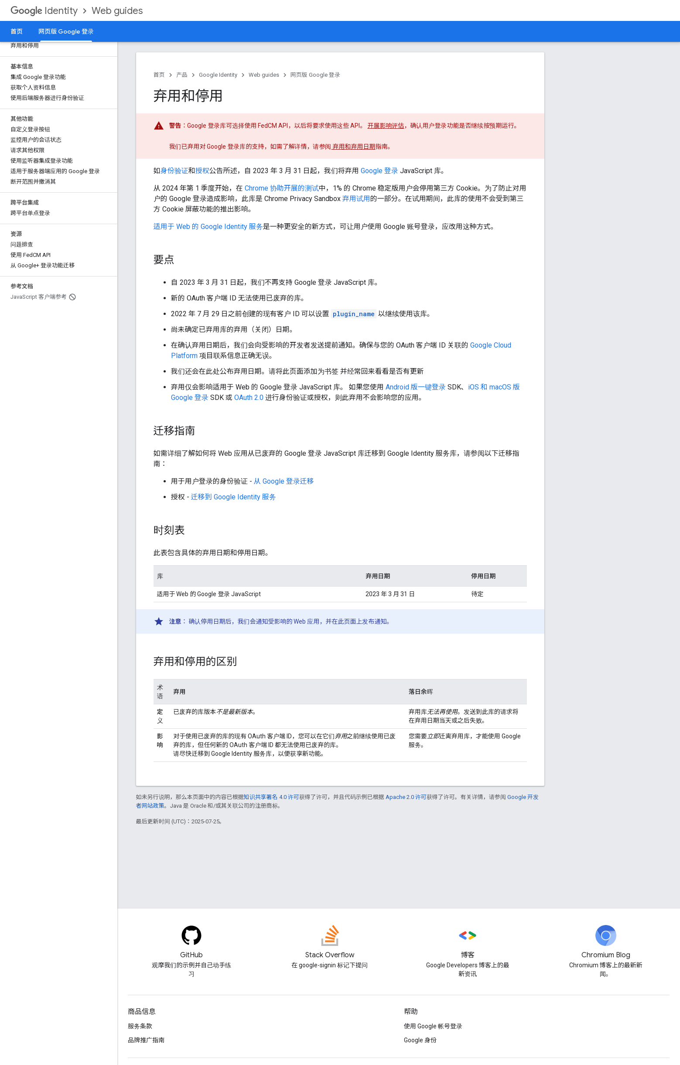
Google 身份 (420, 1040)
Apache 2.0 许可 (406, 797)
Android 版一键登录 (416, 387)
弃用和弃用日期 (353, 146)
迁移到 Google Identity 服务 (233, 497)
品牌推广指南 (146, 1040)
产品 (182, 75)
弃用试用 (356, 199)
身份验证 (174, 171)
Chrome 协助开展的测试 (282, 188)
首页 (16, 31)
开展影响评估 (386, 125)
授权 (202, 171)
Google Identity (218, 75)
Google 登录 (379, 171)
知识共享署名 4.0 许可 (271, 797)
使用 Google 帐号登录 (433, 1026)
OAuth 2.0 (248, 397)
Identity (44, 11)
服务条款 (140, 1026)
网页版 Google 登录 (315, 75)
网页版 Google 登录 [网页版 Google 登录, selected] (66, 31)
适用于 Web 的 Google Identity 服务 (208, 226)
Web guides (117, 11)
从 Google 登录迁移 (284, 481)
